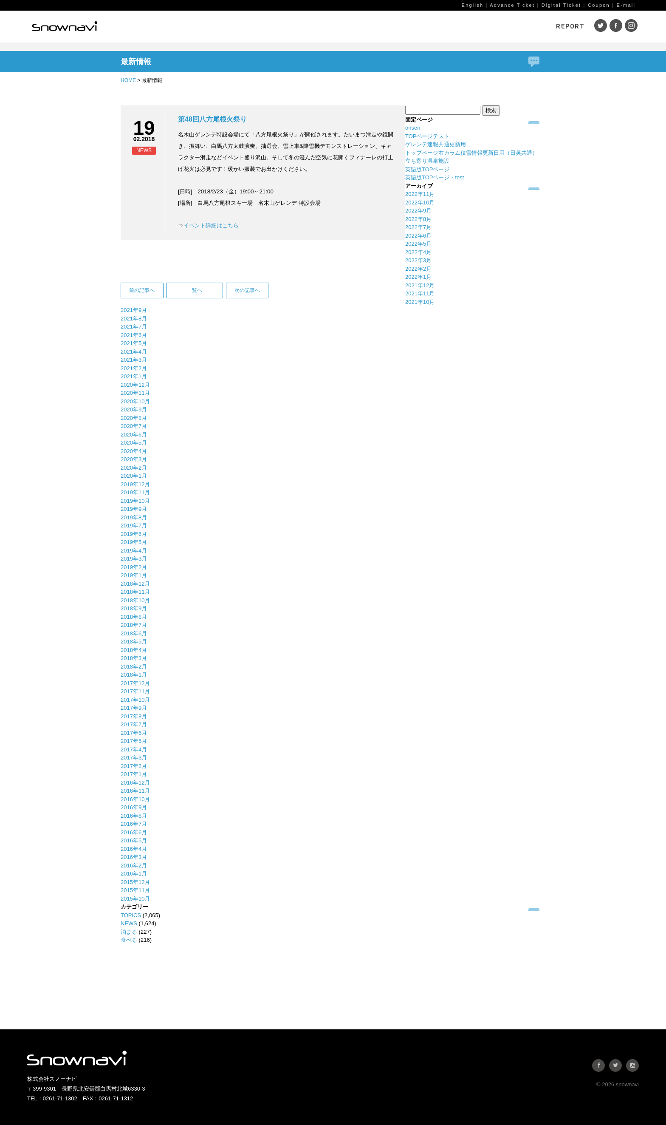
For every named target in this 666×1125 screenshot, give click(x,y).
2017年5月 (134, 741)
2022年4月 (418, 252)
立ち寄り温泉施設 (427, 161)
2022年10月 (420, 202)
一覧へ (194, 290)
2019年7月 (134, 525)
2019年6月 (134, 534)
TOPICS (131, 915)
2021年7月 (134, 326)
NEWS (129, 923)
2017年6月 (134, 733)
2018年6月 (134, 633)
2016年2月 (134, 865)
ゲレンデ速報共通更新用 (435, 144)
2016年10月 (135, 799)
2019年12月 (135, 484)
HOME (128, 80)
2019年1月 (134, 575)
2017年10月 (135, 700)
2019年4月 (134, 550)
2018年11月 (135, 592)
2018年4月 (134, 650)
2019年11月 (135, 492)
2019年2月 (134, 567)
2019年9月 (134, 509)
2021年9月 (134, 310)
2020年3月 (134, 459)
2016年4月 (134, 849)
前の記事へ (142, 290)
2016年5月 (134, 840)
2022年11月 (420, 194)
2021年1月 (134, 376)
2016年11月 (135, 791)
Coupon (599, 5)
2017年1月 (134, 774)
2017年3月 (134, 757)
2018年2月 (134, 666)
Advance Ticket (512, 5)
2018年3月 (134, 658)
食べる (129, 940)
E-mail (626, 5)
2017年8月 (134, 716)
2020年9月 (134, 409)
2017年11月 (135, 691)
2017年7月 (134, 724)
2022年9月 (418, 210)
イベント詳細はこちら (211, 225)
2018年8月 (134, 617)
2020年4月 (134, 451)
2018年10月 (135, 600)
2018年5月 (134, 641)
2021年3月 (134, 360)
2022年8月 (418, 219)
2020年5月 (134, 442)
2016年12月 (135, 782)
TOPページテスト (427, 136)
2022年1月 (418, 277)
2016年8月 (134, 816)
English (473, 5)
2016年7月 (134, 824)
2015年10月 (135, 898)
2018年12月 (135, 584)
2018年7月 (134, 625)
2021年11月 (420, 293)
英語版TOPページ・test (434, 177)
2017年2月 (134, 766)
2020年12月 (135, 385)
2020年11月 (135, 393)
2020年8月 (134, 418)
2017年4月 (134, 749)
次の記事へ (247, 290)
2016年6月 (134, 832)
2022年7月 (418, 227)
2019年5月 (134, 542)
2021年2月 (134, 368)
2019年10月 (135, 501)
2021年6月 (134, 335)
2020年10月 (135, 401)
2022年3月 (418, 260)
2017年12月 (135, 683)
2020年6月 (134, 434)
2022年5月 (418, 244)
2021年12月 (420, 285)
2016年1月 (134, 873)
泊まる (129, 932)
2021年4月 (134, 352)
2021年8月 (134, 318)
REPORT (570, 26)
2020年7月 (134, 426)
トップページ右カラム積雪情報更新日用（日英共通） (471, 153)
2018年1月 (134, 675)
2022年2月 (418, 269)
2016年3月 (134, 857)
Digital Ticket (561, 5)
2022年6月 (418, 235)
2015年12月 (135, 882)
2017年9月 (134, 708)
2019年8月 (134, 517)
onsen (412, 128)
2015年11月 (135, 890)
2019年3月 (134, 558)
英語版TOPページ (427, 169)
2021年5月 (134, 343)
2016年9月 (134, 807)
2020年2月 (134, 468)
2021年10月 (420, 302)
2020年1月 (134, 476)
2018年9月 (134, 608)
